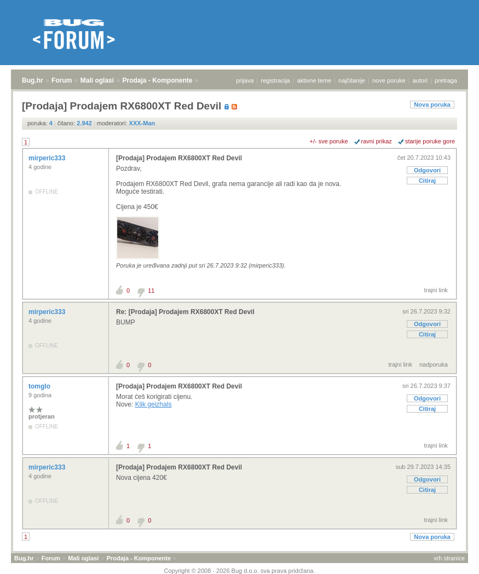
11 (151, 290)
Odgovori (427, 170)
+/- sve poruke (329, 141)
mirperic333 (47, 158)
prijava (244, 80)
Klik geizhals (153, 404)
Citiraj (427, 180)
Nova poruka (432, 104)
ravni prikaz (376, 141)
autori (420, 80)
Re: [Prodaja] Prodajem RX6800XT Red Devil (185, 312)
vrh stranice (449, 558)
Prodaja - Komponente (158, 80)
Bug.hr (32, 80)
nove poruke (389, 80)
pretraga (446, 80)
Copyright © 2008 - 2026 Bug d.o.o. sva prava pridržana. (239, 570)
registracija (275, 80)
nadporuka (433, 364)
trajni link (436, 290)
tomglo (40, 386)
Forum (61, 80)
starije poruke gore (430, 141)
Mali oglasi (97, 80)
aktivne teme (314, 80)
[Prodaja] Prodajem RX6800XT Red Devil (179, 158)
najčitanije (351, 80)
